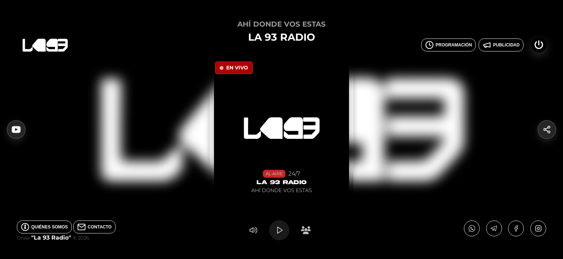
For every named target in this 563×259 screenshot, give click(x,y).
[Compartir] (547, 129)
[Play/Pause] (279, 230)
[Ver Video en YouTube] (16, 129)
